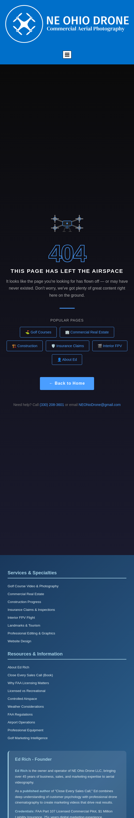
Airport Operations (21, 722)
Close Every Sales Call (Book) (30, 675)
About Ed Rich (18, 667)
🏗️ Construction (24, 346)
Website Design (19, 641)
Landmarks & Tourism (24, 625)
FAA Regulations (20, 714)
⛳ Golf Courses (38, 332)
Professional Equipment (25, 730)
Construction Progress (24, 602)
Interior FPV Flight (21, 617)
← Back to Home (67, 383)
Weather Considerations (26, 706)
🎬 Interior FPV (110, 346)
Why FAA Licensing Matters (28, 683)
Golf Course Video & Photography (33, 586)
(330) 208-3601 (52, 405)
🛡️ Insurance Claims (67, 346)
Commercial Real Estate (26, 594)
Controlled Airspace (22, 699)
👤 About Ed (67, 360)
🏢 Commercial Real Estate (87, 332)
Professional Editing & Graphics (31, 633)
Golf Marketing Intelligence (28, 738)
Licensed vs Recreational (27, 691)
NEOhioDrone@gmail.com (100, 405)
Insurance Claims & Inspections (31, 610)
